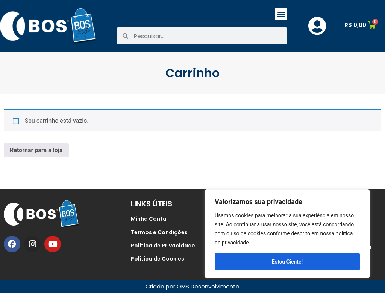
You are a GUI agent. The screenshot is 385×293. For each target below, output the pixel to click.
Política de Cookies (157, 258)
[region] (287, 234)
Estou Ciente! (287, 262)
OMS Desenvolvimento (208, 286)
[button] (281, 14)
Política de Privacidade (163, 245)
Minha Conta (149, 219)
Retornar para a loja (36, 150)
